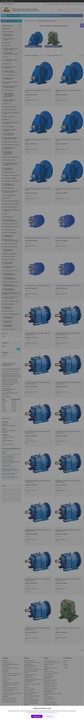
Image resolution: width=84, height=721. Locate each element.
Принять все (36, 716)
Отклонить (49, 716)
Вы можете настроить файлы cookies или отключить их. (41, 712)
